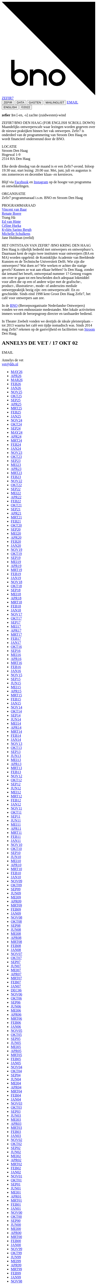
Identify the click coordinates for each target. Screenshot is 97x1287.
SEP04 (16, 1075)
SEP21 (16, 509)
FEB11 (16, 837)
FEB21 (16, 521)
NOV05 (16, 1031)
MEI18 (16, 594)
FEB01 (16, 1204)
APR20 (16, 537)
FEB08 (16, 946)
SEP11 (15, 816)
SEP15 (16, 679)
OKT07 (16, 958)
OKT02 (16, 1144)
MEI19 (16, 562)
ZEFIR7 (7, 98)
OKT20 (16, 525)
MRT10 (16, 869)
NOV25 (16, 392)
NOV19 (16, 550)
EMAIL (72, 102)
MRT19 (16, 570)
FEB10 (16, 873)
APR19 (16, 566)
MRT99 (16, 1269)
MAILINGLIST (55, 102)
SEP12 (16, 784)
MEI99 (16, 1261)
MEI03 (16, 1119)
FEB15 (16, 699)
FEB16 (16, 667)
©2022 (25, 107)
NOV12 (16, 776)
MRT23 (16, 473)
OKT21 (16, 505)
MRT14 (16, 731)
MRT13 (16, 768)
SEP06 (16, 1002)
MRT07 (16, 978)
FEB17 (16, 638)
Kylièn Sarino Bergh (16, 230)
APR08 (16, 938)
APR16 (16, 659)
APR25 (16, 404)
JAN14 (16, 740)
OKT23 (16, 457)
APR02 (16, 1160)
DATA (20, 102)
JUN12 (16, 788)
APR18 (16, 598)
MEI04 (16, 1083)
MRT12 (16, 796)
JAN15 (16, 703)
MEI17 (16, 626)
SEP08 (16, 925)
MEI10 (16, 861)
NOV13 (16, 744)
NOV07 (16, 954)
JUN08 (16, 930)
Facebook (22, 182)
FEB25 (16, 412)
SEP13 (16, 752)
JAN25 (16, 416)
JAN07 (16, 986)
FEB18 (16, 606)
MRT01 (16, 1200)
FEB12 (16, 800)
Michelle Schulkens (16, 234)
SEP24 (16, 428)
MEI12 (16, 792)
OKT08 (16, 921)
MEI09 (16, 897)
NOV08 (16, 917)
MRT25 (16, 408)
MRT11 (16, 832)
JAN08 (16, 950)
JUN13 (16, 756)
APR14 (16, 727)
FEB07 (16, 982)
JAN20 (16, 545)
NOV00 (16, 1212)
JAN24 (16, 448)
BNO (14, 305)
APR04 (16, 1087)
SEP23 (16, 461)
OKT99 (16, 1253)
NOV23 (16, 453)
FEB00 (16, 1241)
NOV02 (16, 1140)
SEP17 (16, 622)
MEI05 (16, 1047)
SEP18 (16, 590)
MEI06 (16, 1010)
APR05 (16, 1051)
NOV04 (16, 1067)
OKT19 (16, 554)
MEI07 (16, 970)
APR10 (16, 865)
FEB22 (16, 501)
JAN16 (16, 671)
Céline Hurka (11, 225)
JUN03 (16, 1115)
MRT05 (16, 1055)
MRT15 (16, 695)
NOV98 (16, 1281)
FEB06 (16, 1022)
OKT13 (16, 748)
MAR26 (16, 380)
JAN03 (16, 1136)
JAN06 (16, 1027)
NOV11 (16, 808)
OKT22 (16, 485)
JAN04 (16, 1099)
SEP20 (16, 529)
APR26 (16, 376)
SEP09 (16, 889)
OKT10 (16, 849)
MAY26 (16, 372)
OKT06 (16, 998)
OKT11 (16, 812)
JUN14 (16, 719)
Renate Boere (11, 213)
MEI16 (16, 655)
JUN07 (16, 966)
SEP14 (16, 715)
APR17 (16, 630)
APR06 (16, 1014)
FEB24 (16, 444)
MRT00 (16, 1237)
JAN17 (16, 643)
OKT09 (16, 885)
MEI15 (16, 687)
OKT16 (16, 647)
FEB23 (16, 477)
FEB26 (16, 384)
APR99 (16, 1265)
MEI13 (16, 760)
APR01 (16, 1196)
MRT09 (16, 905)
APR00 (16, 1233)
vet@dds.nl (10, 364)
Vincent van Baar (14, 209)
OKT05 (16, 1035)
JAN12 (16, 804)
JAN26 (16, 388)
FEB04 (16, 1095)
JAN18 (16, 610)
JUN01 (16, 1188)
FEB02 (16, 1168)
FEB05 (16, 1059)
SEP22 (16, 489)
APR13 (16, 764)
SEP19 (16, 558)
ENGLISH (10, 107)
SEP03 (16, 1111)
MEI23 (16, 465)
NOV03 (16, 1103)
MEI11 (16, 824)
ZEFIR (8, 102)
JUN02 (16, 1152)
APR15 (16, 691)
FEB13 (16, 772)
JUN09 (16, 893)
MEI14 (16, 723)
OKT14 (16, 711)
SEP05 (16, 1039)
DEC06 (16, 990)
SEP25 (16, 400)
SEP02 (16, 1148)
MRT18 (16, 602)
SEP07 (16, 962)
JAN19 (16, 578)
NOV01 (16, 1176)
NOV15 (16, 675)
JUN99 (16, 1257)
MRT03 (16, 1128)
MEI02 (16, 1156)
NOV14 (16, 707)
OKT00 (16, 1217)
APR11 (16, 828)
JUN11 (16, 820)
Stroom (89, 329)
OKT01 (16, 1180)
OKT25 (16, 396)
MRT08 (16, 942)
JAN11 (16, 841)
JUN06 (16, 1006)
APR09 (16, 901)
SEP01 (16, 1184)
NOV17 (16, 614)
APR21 (16, 513)
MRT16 (16, 663)
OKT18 (16, 586)
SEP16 (16, 651)
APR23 (16, 469)
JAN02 (16, 1172)
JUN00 (16, 1225)
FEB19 (16, 574)
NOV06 (16, 994)
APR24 (16, 436)
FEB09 (16, 909)
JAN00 (16, 1245)
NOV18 (16, 582)
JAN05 (16, 1063)
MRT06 (16, 1018)
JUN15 (16, 683)
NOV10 (16, 845)
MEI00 (16, 1229)
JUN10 (16, 857)
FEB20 (16, 541)
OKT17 (16, 618)
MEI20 (16, 533)
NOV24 (16, 420)
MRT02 (16, 1164)
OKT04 (16, 1071)
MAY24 (16, 432)
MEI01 (16, 1192)
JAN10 (16, 877)
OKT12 (16, 780)
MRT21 (16, 517)
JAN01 (16, 1208)
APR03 (16, 1124)
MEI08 (16, 934)
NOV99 (16, 1249)
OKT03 (16, 1107)
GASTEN (35, 102)
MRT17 (16, 634)
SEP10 (16, 853)
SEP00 (16, 1221)
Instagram (41, 182)
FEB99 (16, 1273)
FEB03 (16, 1132)
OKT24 (16, 424)
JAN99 (16, 1277)
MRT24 (16, 440)
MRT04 (16, 1091)
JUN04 (16, 1079)
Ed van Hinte (11, 221)
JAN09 (16, 913)
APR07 (16, 974)
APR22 (16, 497)
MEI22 (16, 493)
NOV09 (16, 881)
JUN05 (16, 1043)
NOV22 (16, 481)
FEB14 (16, 735)
